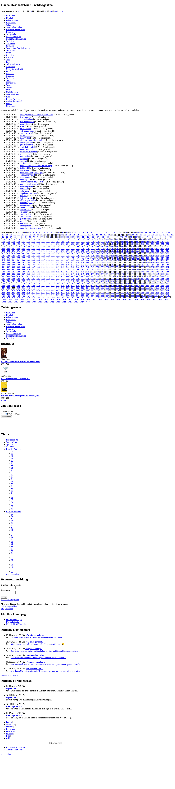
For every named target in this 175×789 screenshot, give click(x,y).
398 (18, 258)
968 (147, 295)
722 (107, 279)
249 (122, 246)
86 (7, 237)
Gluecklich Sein (12, 94)
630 (157, 272)
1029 (142, 299)
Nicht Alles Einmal (14, 101)
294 (8, 251)
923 (92, 292)
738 (18, 281)
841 (50, 11)
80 (156, 235)
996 (117, 297)
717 (82, 279)
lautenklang (24, 170)
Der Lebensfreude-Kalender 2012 (15, 379)
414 (97, 258)
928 (117, 292)
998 (127, 297)
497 (3, 265)
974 (8, 297)
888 (87, 290)
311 (92, 251)
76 (141, 235)
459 (152, 260)
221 (152, 244)
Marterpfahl (11, 83)
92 (30, 237)
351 (122, 253)
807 (23, 286)
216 (127, 244)
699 (162, 276)
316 (117, 251)
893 (112, 290)
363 (13, 255)
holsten (23, 223)
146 (117, 239)
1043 (58, 302)
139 (82, 239)
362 (8, 255)
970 (157, 295)
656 (117, 274)
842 (55, 11)
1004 (162, 297)
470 (38, 262)
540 (48, 267)
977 (23, 297)
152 (147, 239)
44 (15, 235)
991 (92, 297)
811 (43, 286)
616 (87, 272)
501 (23, 265)
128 (28, 239)
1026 (124, 299)
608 (48, 272)
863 (132, 288)
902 (157, 290)
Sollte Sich (10, 50)
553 (112, 267)
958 (97, 295)
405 (53, 258)
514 (87, 265)
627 (142, 272)
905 (3, 292)
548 (87, 267)
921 (82, 292)
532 (8, 267)
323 (152, 251)
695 (142, 276)
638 (28, 274)
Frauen (9, 62)
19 (87, 232)
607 (43, 272)
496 (167, 262)
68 (109, 235)
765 (152, 281)
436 (38, 260)
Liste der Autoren (13, 449)
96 (46, 237)
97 (50, 237)
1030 (148, 299)
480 (87, 262)
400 (28, 258)
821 (92, 286)
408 (67, 258)
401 (33, 258)
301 (43, 251)
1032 (160, 299)
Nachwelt (10, 73)
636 (18, 274)
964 (127, 295)
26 (114, 232)
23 (102, 232)
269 (53, 248)
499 (13, 265)
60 (78, 235)
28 (122, 232)
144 (107, 239)
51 (42, 235)
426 (157, 258)
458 (147, 260)
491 (142, 262)
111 (116, 237)
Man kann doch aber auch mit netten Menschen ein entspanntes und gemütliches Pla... (46, 664)
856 (97, 288)
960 (107, 295)
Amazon (4, 400)
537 (33, 267)
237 (62, 246)
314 (107, 251)
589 (122, 269)
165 (43, 242)
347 (102, 253)
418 (117, 258)
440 (58, 260)
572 (38, 269)
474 (58, 262)
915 (52, 292)
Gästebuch (10, 724)
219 (142, 244)
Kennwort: (5, 590)
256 (157, 246)
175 (92, 242)
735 (3, 281)
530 (167, 265)
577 (62, 269)
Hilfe (8, 738)
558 (137, 267)
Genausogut (11, 106)
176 (97, 242)
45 (18, 235)
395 (3, 258)
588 (117, 269)
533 (13, 267)
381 (102, 255)
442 (67, 260)
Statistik (9, 727)
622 (117, 272)
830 (137, 286)
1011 (34, 299)
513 (82, 265)
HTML (10, 414)
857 (102, 288)
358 (157, 253)
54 (54, 235)
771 (13, 283)
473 (53, 262)
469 (33, 262)
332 (28, 253)
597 (162, 269)
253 (142, 246)
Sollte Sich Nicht (13, 64)
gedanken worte (26, 198)
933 (142, 292)
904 (167, 290)
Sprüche (9, 444)
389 (142, 255)
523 (132, 265)
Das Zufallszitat (12, 622)
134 (58, 239)
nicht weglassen (26, 186)
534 (18, 267)
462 (167, 260)
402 (38, 258)
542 (58, 267)
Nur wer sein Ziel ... (34, 669)
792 (117, 283)
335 (43, 253)
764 (147, 281)
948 (48, 295)
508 (58, 265)
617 (92, 272)
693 (132, 276)
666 (167, 274)
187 (152, 242)
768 (167, 281)
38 (161, 232)
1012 (40, 299)
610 (58, 272)
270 (58, 248)
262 (18, 248)
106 (92, 237)
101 (67, 237)
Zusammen (10, 43)
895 (122, 290)
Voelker (9, 87)
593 (142, 269)
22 (98, 232)
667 (3, 276)
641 (43, 274)
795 (132, 283)
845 (43, 288)
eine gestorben (26, 133)
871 (3, 290)
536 (28, 267)
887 (82, 290)
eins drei (23, 161)
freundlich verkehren (28, 152)
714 (67, 279)
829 (132, 286)
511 (72, 265)
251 (132, 246)
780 (58, 283)
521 (122, 265)
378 (87, 255)
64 (93, 235)
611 (62, 272)
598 (167, 269)
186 (147, 242)
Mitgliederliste (7, 609)
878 (38, 290)
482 (97, 262)
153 (152, 239)
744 (48, 281)
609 (53, 272)
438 (48, 260)
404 (48, 258)
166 (48, 242)
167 (53, 242)
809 (33, 286)
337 (53, 253)
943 (23, 295)
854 (87, 288)
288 (147, 248)
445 (82, 260)
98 (54, 237)
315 (112, 251)
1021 (94, 299)
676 (48, 276)
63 (89, 235)
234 (48, 246)
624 (127, 272)
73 (129, 235)
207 (82, 244)
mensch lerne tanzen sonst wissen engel (36, 165)
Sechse (9, 104)
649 (82, 274)
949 (53, 295)
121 (165, 237)
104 (82, 237)
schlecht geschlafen (28, 200)
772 (18, 283)
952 (67, 295)
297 (23, 251)
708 (38, 279)
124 (8, 239)
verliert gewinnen (27, 131)
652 (97, 274)
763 (142, 281)
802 (167, 283)
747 (62, 281)
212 (107, 244)
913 (42, 292)
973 (3, 297)
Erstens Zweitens (13, 99)
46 (22, 235)
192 (8, 244)
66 (101, 235)
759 (122, 281)
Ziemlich (10, 55)
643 (53, 274)
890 (97, 290)
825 (112, 286)
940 (8, 295)
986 (67, 297)
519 (112, 265)
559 (142, 267)
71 (121, 235)
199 (43, 244)
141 (92, 239)
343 (82, 253)
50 (38, 235)
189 (162, 242)
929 (122, 292)
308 (77, 251)
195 (23, 244)
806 (18, 286)
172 (77, 242)
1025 (118, 299)
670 (18, 276)
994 (107, 297)
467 (23, 262)
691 (122, 276)
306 (67, 251)
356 (147, 253)
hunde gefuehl (25, 226)
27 (118, 232)
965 (132, 295)
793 (122, 283)
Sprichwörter (11, 442)
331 (23, 253)
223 (162, 244)
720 (97, 279)
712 (57, 279)
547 (82, 267)
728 (137, 279)
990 (87, 297)
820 (87, 286)
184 (137, 242)
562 (157, 267)
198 (38, 244)
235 (53, 246)
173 (82, 242)
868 (157, 288)
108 (102, 237)
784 (77, 283)
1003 (156, 297)
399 (23, 258)
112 (121, 237)
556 (127, 267)
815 (62, 286)
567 (13, 269)
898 (137, 290)
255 (152, 246)
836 (25, 11)
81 (160, 235)
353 (132, 253)
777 (43, 283)
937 (162, 292)
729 (142, 279)
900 (147, 290)
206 (77, 244)
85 (3, 237)
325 (162, 251)
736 (8, 281)
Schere (9, 25)
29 (126, 232)
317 (122, 251)
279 (102, 248)
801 (162, 283)
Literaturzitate (12, 440)
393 (162, 255)
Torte (8, 80)
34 (146, 232)
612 (67, 272)
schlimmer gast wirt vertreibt (31, 140)
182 (127, 242)
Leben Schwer (12, 20)
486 (117, 262)
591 (132, 269)
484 (107, 262)
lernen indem (25, 205)
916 (57, 292)
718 (87, 279)
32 (138, 232)
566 (8, 269)
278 (97, 248)
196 (28, 244)
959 (102, 295)
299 (33, 251)
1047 (82, 302)
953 (72, 295)
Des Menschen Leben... (36, 655)
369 (43, 255)
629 (152, 272)
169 (62, 242)
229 (23, 246)
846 (48, 288)
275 (82, 248)
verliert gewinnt (26, 142)
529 (162, 265)
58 (70, 235)
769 (3, 283)
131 (43, 239)
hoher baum (24, 149)
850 (67, 288)
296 (18, 251)
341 (72, 253)
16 (75, 232)
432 (18, 260)
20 (90, 232)
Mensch (9, 57)
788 (97, 283)
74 (133, 235)
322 (147, 251)
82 (164, 235)
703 (13, 279)
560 (147, 267)
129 (33, 239)
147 (122, 239)
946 (38, 295)
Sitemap (9, 734)
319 (132, 251)
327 (3, 253)
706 (28, 279)
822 (97, 286)
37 (158, 232)
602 (18, 272)
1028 (136, 299)
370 (48, 255)
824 (107, 286)
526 (147, 265)
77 (145, 235)
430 (8, 260)
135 (62, 239)
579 (72, 269)
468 (28, 262)
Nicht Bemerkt (12, 92)
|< (18, 11)
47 (26, 235)
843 (33, 288)
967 (142, 295)
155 (162, 239)
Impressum (10, 729)
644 (58, 274)
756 (107, 281)
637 (23, 274)
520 (117, 265)
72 (125, 235)
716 (77, 279)
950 (58, 295)
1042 (52, 302)
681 (72, 276)
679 (62, 276)
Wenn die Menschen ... (35, 662)
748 (67, 281)
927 (112, 292)
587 (112, 269)
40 (169, 232)
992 (97, 297)
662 (147, 274)
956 (87, 295)
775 (33, 283)
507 (53, 265)
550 (97, 267)
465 (13, 262)
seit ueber (24, 212)
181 (122, 242)
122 (170, 237)
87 (11, 237)
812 (48, 286)
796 (137, 283)
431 (13, 260)
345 (92, 253)
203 (62, 244)
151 (142, 239)
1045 (70, 302)
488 (127, 262)
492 (147, 262)
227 (13, 246)
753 (92, 281)
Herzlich (9, 18)
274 (77, 248)
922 (87, 292)
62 (85, 235)
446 (87, 260)
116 (141, 237)
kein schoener (25, 216)
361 (3, 255)
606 (38, 272)
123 (3, 239)
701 (3, 279)
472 (48, 262)
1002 (150, 297)
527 (152, 265)
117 (146, 237)
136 (67, 239)
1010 (28, 299)
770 (8, 283)
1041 (46, 302)
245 (102, 246)
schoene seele (25, 209)
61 (81, 235)
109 (107, 237)
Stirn (8, 90)
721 (102, 279)
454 (127, 260)
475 (62, 262)
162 (28, 242)
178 (107, 242)
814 (57, 286)
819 (82, 286)
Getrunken (10, 67)
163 (33, 242)
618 (97, 272)
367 (33, 255)
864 (137, 288)
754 (97, 281)
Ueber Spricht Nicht (14, 69)
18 (83, 232)
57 (66, 235)
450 (107, 260)
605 (33, 272)
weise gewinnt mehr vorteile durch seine (36, 115)
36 (154, 232)
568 (18, 269)
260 (8, 248)
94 (38, 237)
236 (58, 246)
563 (162, 267)
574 (48, 269)
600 (8, 272)
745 (53, 281)
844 (38, 288)
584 (97, 269)
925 (102, 292)
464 (8, 262)
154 (157, 239)
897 (132, 290)
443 (72, 260)
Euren (8, 53)
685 (92, 276)
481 (92, 262)
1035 (10, 302)
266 (38, 248)
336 (48, 253)
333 (33, 253)
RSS (8, 736)
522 (127, 265)
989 (82, 297)
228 (18, 246)
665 (162, 274)
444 (77, 260)
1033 (166, 299)
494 (157, 262)
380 (97, 255)
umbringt (23, 179)
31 (134, 232)
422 (137, 258)
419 (122, 258)
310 (87, 251)
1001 (144, 297)
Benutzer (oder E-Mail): (11, 585)
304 (58, 251)
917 (62, 292)
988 (77, 297)
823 (102, 286)
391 (152, 255)
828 (127, 286)
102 (72, 237)
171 (72, 242)
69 (113, 235)
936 (157, 292)
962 (117, 295)
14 (67, 232)
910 (28, 292)
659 (132, 274)
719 (92, 279)
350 (117, 253)
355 (142, 253)
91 (26, 237)
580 (77, 269)
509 (62, 265)
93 (34, 237)
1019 (82, 299)
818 (77, 286)
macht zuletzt (25, 156)
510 (67, 265)
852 (77, 288)
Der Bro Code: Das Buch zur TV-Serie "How (20, 361)
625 (132, 272)
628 (147, 272)
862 (127, 288)
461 (162, 260)
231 (33, 246)
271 (62, 248)
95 (42, 237)
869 (162, 288)
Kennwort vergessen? (10, 600)
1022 (100, 299)
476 (67, 262)
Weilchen (10, 78)
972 (167, 295)
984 (58, 297)
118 (151, 237)
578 (67, 269)
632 (167, 272)
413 (92, 258)
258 (167, 246)
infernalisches (25, 128)
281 (112, 248)
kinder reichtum (26, 207)
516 (97, 265)
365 (23, 255)
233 (43, 246)
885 (72, 290)
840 (45, 11)
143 (102, 239)
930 (127, 292)
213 (112, 244)
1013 (46, 299)
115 (136, 237)
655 (112, 274)
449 (102, 260)
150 (137, 239)
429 (3, 260)
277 (92, 248)
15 (71, 232)
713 (62, 279)
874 (18, 290)
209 (92, 244)
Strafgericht (11, 34)
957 (92, 295)
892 (107, 290)
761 (132, 281)
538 (38, 267)
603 (23, 272)
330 (18, 253)
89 (18, 237)
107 (97, 237)
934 (147, 292)
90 (22, 237)
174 (87, 242)
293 (3, 251)
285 (132, 248)
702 (8, 279)
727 (132, 279)
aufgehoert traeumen (28, 193)
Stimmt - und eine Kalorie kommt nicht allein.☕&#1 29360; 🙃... (38, 644)
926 (107, 292)
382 (107, 255)
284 (127, 248)
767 (162, 281)
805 (13, 286)
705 (23, 279)
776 (38, 283)
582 (87, 269)
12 (59, 232)
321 (142, 251)
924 (97, 292)
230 (28, 246)
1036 (16, 302)
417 (112, 258)
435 (33, 260)
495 (162, 262)
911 (33, 292)
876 (28, 290)
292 (167, 248)
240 (77, 246)
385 (122, 255)
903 (162, 290)
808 (28, 286)
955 (82, 295)
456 (137, 260)
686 (97, 276)
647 (72, 274)
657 (122, 274)
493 (152, 262)
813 (52, 286)
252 (137, 246)
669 (13, 276)
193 (13, 244)
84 (172, 235)
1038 (28, 302)
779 (53, 283)
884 (67, 290)
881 (53, 290)
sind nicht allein (26, 119)
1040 (40, 302)
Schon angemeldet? (9, 606)
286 (137, 248)
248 (117, 246)
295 (13, 251)
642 (48, 274)
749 (72, 281)
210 (97, 244)
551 (102, 267)
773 (23, 283)
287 (142, 248)
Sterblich (10, 41)
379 (92, 255)
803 (3, 286)
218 (137, 244)
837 (30, 11)
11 (55, 232)
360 (167, 253)
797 (142, 283)
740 (28, 281)
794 (127, 283)
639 (33, 274)
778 (48, 283)
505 (43, 265)
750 (77, 281)
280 (107, 248)
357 (152, 253)
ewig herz (24, 159)
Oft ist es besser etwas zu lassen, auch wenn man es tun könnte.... (37, 637)
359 (162, 253)
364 (18, 255)
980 (38, 297)
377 (82, 255)
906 (8, 292)
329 (13, 253)
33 (142, 232)
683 (82, 276)
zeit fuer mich (25, 163)
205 (72, 244)
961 (112, 295)
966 (137, 295)
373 (62, 255)
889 (92, 290)
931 (132, 292)
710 (48, 279)
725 (122, 279)
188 (157, 242)
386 (127, 255)
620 (107, 272)
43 (11, 235)
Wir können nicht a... (35, 635)
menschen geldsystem (29, 184)
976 (18, 297)
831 (142, 286)
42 (7, 235)
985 (62, 297)
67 (105, 235)
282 (117, 248)
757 (112, 281)
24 (106, 232)
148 (127, 239)
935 (152, 292)
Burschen (10, 32)
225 (3, 246)
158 (8, 242)
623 (122, 272)
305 (62, 251)
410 (77, 258)
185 (142, 242)
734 (167, 279)
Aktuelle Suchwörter (14, 750)
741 (33, 281)
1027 (130, 299)
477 (72, 262)
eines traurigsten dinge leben (31, 182)
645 (62, 274)
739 (23, 281)
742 (38, 281)
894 (117, 290)
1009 (22, 299)
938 (167, 292)
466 (18, 262)
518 (107, 265)
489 (132, 262)
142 (97, 239)
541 (53, 267)
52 (46, 235)
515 (92, 265)
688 (107, 276)
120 (161, 237)
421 (132, 258)
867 (152, 288)
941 (13, 295)
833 (152, 286)
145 (112, 239)
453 (122, 260)
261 (13, 248)
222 (157, 244)
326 (167, 251)
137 (72, 239)
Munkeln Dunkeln (13, 36)
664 (157, 274)
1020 (88, 299)
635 (13, 274)
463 (3, 262)
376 (77, 255)
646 (67, 274)
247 (112, 246)
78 (149, 235)
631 (162, 272)
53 (50, 235)
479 (82, 262)
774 (28, 283)
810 (38, 286)
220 (147, 244)
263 (23, 248)
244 (97, 246)
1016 (64, 299)
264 (28, 248)
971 (162, 295)
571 (33, 269)
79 (152, 235)
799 (152, 283)
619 (102, 272)
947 (43, 295)
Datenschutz (11, 731)
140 (87, 239)
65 (97, 235)
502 (28, 265)
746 (58, 281)
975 (13, 297)
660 (137, 274)
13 (63, 232)
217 (132, 244)
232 (38, 246)
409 (72, 258)
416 (107, 258)
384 (117, 255)
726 (127, 279)
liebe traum (24, 117)
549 (92, 267)
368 (38, 255)
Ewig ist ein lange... (33, 649)
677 (53, 276)
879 (43, 290)
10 (51, 232)
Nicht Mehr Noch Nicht (16, 39)
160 (18, 242)
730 (147, 279)
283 (122, 248)
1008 (16, 299)
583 (92, 269)
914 (48, 292)
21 (94, 232)
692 (127, 276)
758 (117, 281)
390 (147, 255)
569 (23, 269)
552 (107, 267)
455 (132, 260)
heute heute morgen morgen (31, 172)
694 (137, 276)
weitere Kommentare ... (10, 675)
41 (3, 235)
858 (107, 288)
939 (3, 295)
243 (92, 246)
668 (8, 276)
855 (92, 288)
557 (132, 267)
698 (157, 276)
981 (43, 297)
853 (82, 288)
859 (112, 288)
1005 (168, 297)
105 (87, 237)
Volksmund (11, 447)
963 (122, 295)
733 (162, 279)
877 (33, 290)
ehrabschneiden (26, 135)
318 (127, 251)
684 (87, 276)
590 (127, 269)
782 (67, 283)
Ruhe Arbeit (11, 23)
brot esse (23, 196)
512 (77, 265)
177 (102, 242)
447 (92, 260)
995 (112, 297)
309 (82, 251)
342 (77, 253)
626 (137, 272)
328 (8, 253)
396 (8, 258)
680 (67, 276)
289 (152, 248)
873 (13, 290)
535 (23, 267)
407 (62, 258)
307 (72, 251)
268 (48, 248)
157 (3, 242)
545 (72, 267)
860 (117, 288)
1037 (22, 302)
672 (28, 276)
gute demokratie (26, 145)
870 (167, 288)
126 (18, 239)
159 (13, 242)
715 (72, 279)
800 (157, 283)
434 (28, 260)
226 (8, 246)
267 (43, 248)
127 (23, 239)
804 (8, 286)
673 (33, 276)
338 (58, 253)
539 (43, 267)
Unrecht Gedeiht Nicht (15, 30)
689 (112, 276)
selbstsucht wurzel (27, 175)
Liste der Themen (13, 511)
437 (43, 260)
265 (33, 248)
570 (28, 269)
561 (152, 267)
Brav (8, 97)
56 (62, 235)
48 (30, 235)
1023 (106, 299)
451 (112, 260)
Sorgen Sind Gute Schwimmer (18, 48)
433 (23, 260)
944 (28, 295)
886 (77, 290)
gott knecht (24, 168)
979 (33, 297)
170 (67, 242)
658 (127, 274)
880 (48, 290)
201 (53, 244)
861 (122, 288)
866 (147, 288)
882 (58, 290)
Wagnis (9, 85)
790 (107, 283)
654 (107, 274)
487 (122, 262)
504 (38, 265)
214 (117, 244)
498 (8, 265)
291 (162, 248)
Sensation (10, 76)
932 (137, 292)
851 (72, 288)
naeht (22, 221)
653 (102, 274)
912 (37, 292)
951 (62, 295)
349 (112, 253)
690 (117, 276)
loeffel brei (24, 189)
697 (152, 276)
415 (102, 258)
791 (112, 283)
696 (147, 276)
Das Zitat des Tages (14, 619)
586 (107, 269)
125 (13, 239)
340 (67, 253)
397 (13, 258)
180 (117, 242)
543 (62, 267)
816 (67, 286)
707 (33, 279)
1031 (154, 299)
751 (82, 281)
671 (23, 276)
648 (77, 274)
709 (43, 279)
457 (142, 260)
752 (87, 281)
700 (167, 276)
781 (62, 283)
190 (167, 242)
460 (157, 260)
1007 (10, 299)
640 (38, 274)
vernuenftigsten (26, 202)
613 (72, 272)
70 (117, 235)
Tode (8, 60)
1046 (76, 302)
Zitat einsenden (12, 574)
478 (77, 262)
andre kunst (24, 191)
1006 (4, 299)
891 (102, 290)
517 (102, 265)
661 (142, 274)
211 (102, 244)
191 (3, 244)
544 (67, 267)
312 (97, 251)
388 (137, 255)
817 (72, 286)
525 (142, 265)
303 (53, 251)
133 (53, 239)
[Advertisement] (8, 424)
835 (162, 286)
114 (131, 237)
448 (97, 260)
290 (157, 248)
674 (38, 276)
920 (77, 292)
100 (62, 237)
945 (33, 295)
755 (102, 281)
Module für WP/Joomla (16, 624)
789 (102, 283)
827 (122, 286)
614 (77, 272)
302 (48, 251)
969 (152, 295)
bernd (22, 126)
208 (87, 244)
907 (13, 292)
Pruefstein (10, 71)
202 (58, 244)
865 (142, 288)
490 (137, 262)
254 (147, 246)
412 (87, 258)
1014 (52, 299)
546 (77, 267)
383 (112, 255)
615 (82, 272)
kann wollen (25, 138)
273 (72, 248)
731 (152, 279)
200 (48, 244)
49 (34, 235)
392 (157, 255)
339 (62, 253)
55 (58, 235)
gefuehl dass (25, 219)
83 (168, 235)
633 (3, 274)
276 (87, 248)
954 (77, 295)
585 (102, 269)
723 (112, 279)
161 (23, 242)
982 (48, 297)
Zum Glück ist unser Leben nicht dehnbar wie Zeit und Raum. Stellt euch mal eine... (45, 651)
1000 (138, 297)
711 (52, 279)
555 (122, 267)
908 (18, 292)
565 (3, 269)
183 (132, 242)
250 (127, 246)
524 (137, 265)
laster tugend (25, 177)
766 (157, 281)
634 (8, 274)
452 (117, 260)
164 (38, 242)
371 (53, 255)
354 (137, 253)
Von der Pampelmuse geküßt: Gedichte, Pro (20, 396)
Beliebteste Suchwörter (15, 747)
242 (87, 246)
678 (58, 276)
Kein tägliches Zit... (14, 706)
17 (79, 232)
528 (157, 265)
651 (92, 274)
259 (3, 248)
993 (102, 297)
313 (102, 251)
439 (53, 260)
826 (117, 286)
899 (142, 290)
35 (150, 232)
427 (162, 258)
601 (13, 272)
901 (152, 290)
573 (43, 269)
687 (102, 276)
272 (67, 248)
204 (67, 244)
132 (48, 239)
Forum (9, 722)
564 (167, 267)
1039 (34, 302)
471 (43, 262)
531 (3, 267)
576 (58, 269)
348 (107, 253)
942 (18, 295)
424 (147, 258)
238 (67, 246)
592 (137, 269)
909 (23, 292)
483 (102, 262)
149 (132, 239)
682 (77, 276)
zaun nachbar (25, 154)
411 (82, 258)
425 (152, 258)
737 (13, 281)
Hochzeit (10, 46)
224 (167, 244)
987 (72, 297)
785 (82, 283)
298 (28, 251)
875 (23, 290)
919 (72, 292)
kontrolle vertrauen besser (30, 228)
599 (3, 272)
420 (127, 258)
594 (147, 269)
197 (33, 244)
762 (137, 281)
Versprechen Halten (14, 27)
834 (157, 286)
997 (122, 297)
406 (58, 258)
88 (15, 237)
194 (18, 244)
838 (35, 11)
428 (167, 258)
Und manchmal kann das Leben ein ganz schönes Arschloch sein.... (38, 658)
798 (147, 283)
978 (28, 297)
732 (157, 279)
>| (62, 11)
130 (38, 239)
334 (38, 253)
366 (28, 255)
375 (72, 255)
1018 (76, 299)
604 (28, 272)
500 (18, 265)
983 (53, 297)
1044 (64, 302)
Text (18, 414)
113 (126, 237)
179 (112, 242)
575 (53, 269)
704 (18, 279)
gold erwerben (25, 214)
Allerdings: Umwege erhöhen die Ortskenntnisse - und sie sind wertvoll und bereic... (45, 671)
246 (107, 246)
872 (8, 290)
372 (58, 255)
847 (53, 288)
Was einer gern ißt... (34, 642)
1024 (112, 299)
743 (43, 281)
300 (38, 251)
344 (87, 253)
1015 (58, 299)
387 (132, 255)
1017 (70, 299)
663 (152, 274)
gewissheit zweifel (27, 147)
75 (137, 235)
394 (167, 255)
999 (132, 297)
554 (117, 267)
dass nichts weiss (27, 122)
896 (127, 290)
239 (72, 246)
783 (72, 283)
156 (167, 239)
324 (157, 251)
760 (127, 281)
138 (77, 239)
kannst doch (25, 124)
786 (87, 283)
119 (156, 237)
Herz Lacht (10, 16)
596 (157, 269)
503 (33, 265)
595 (152, 269)
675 (43, 276)
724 (117, 279)
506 (48, 265)
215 (122, 244)
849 (62, 288)
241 (82, 246)
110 (112, 237)
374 (67, 255)
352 (127, 253)
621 (112, 272)
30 (130, 232)
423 (142, 258)
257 (162, 246)
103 (77, 237)
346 (97, 253)
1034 (4, 302)
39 (165, 232)
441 (62, 260)
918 (67, 292)
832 (147, 286)
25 (110, 232)
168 (58, 242)
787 (92, 283)
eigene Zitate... (12, 688)
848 (58, 288)
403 (43, 258)
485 (112, 262)
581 (82, 269)
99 (58, 237)
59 (74, 235)
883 (62, 290)
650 (87, 274)
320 (137, 251)
